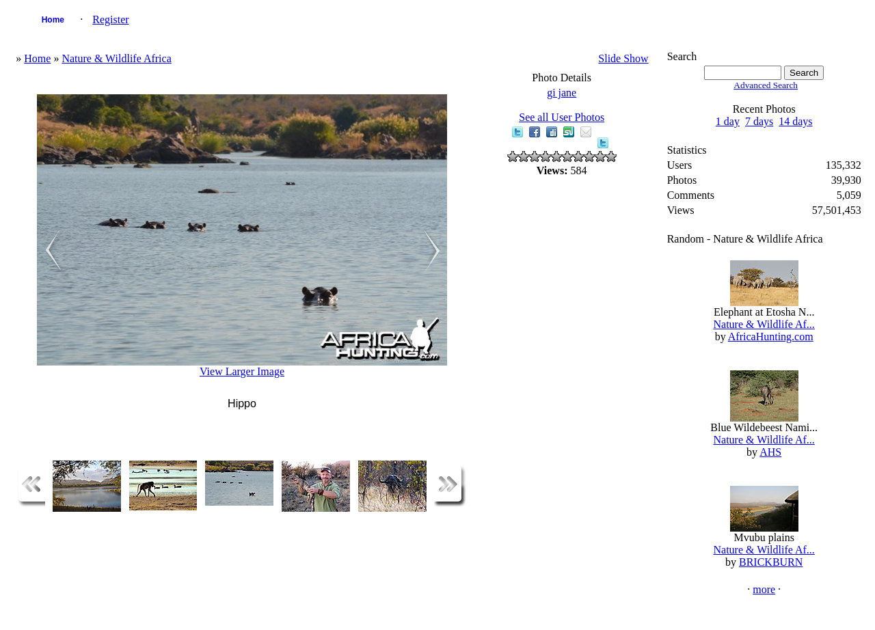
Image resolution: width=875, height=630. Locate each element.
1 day (728, 121)
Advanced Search (765, 85)
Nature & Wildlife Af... (763, 324)
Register (110, 19)
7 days (759, 121)
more (764, 589)
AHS (770, 452)
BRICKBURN (771, 562)
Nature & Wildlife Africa (116, 58)
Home (53, 20)
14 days (795, 121)
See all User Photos (561, 117)
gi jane (561, 92)
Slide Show (623, 58)
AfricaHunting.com (770, 336)
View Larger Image (242, 371)
